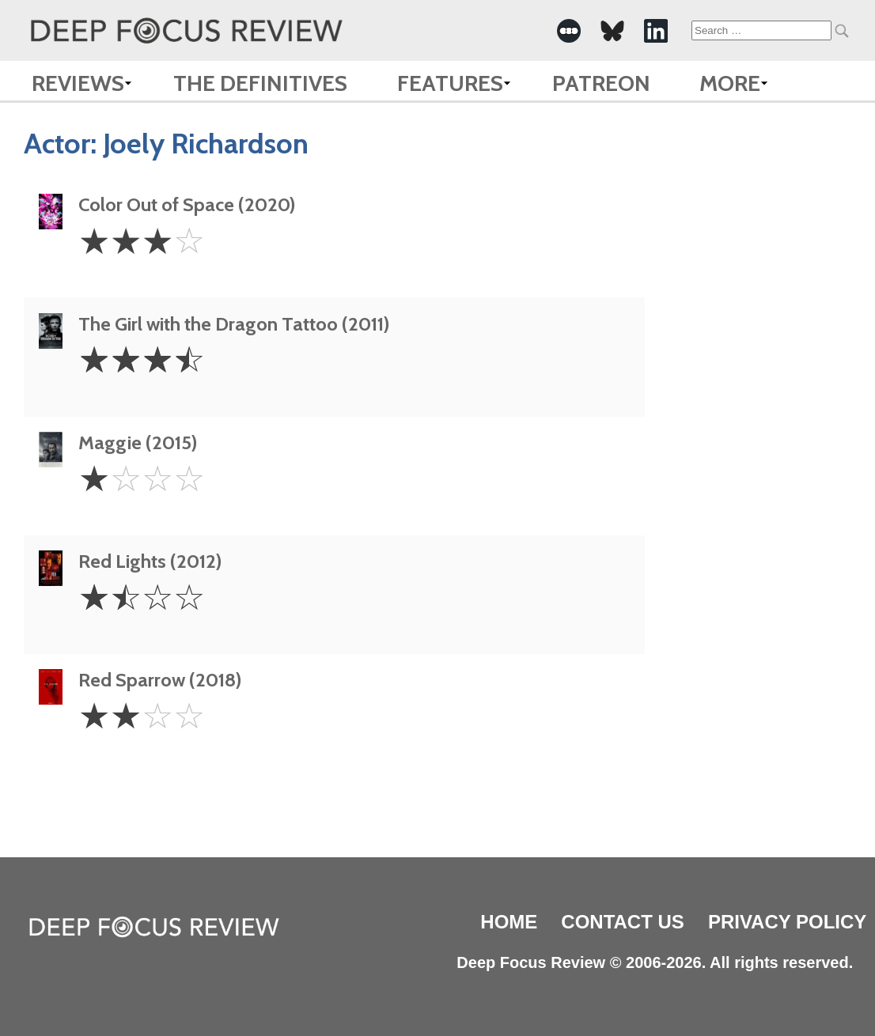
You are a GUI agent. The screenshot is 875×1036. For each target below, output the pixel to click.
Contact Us (622, 921)
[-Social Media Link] (569, 31)
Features (450, 83)
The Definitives (260, 83)
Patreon (601, 83)
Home (508, 921)
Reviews (78, 83)
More (729, 83)
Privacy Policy (787, 921)
